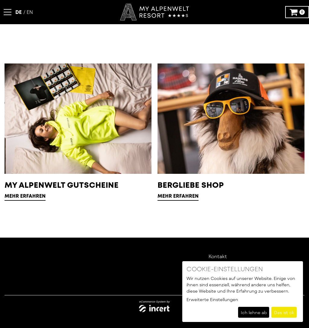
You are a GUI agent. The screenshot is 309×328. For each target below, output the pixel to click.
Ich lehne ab (254, 312)
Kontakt (218, 256)
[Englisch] (28, 12)
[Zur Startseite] (154, 12)
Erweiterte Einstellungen (212, 299)
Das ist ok (284, 312)
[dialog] (242, 291)
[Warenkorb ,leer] (297, 12)
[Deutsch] (19, 12)
